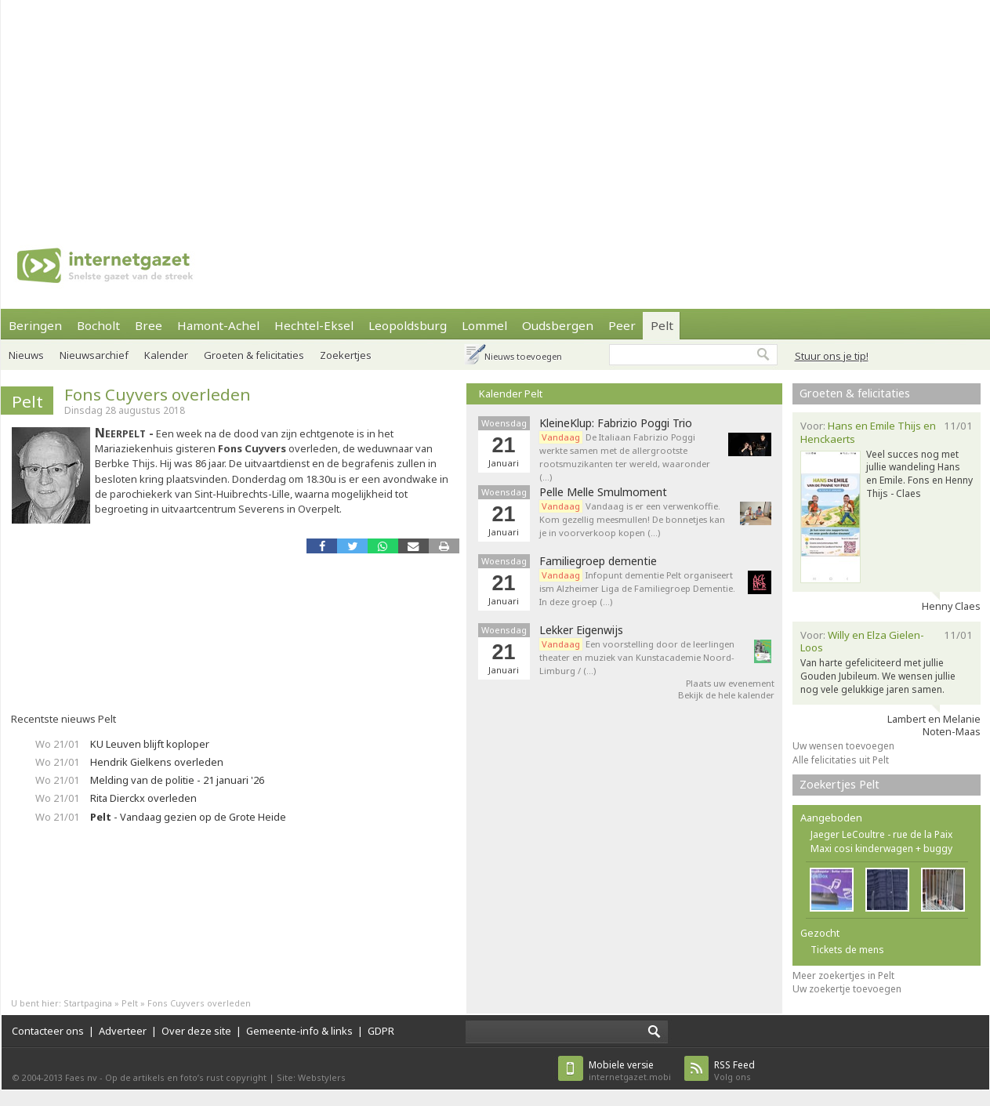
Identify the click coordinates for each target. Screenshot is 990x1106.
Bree (148, 325)
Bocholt (98, 325)
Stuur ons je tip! (832, 356)
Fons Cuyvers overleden (157, 394)
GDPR (381, 1031)
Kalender (166, 355)
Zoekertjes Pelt (839, 784)
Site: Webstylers (311, 1077)
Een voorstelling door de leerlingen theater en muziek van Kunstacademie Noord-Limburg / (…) (636, 657)
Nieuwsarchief (94, 355)
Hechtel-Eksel (314, 325)
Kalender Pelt (510, 393)
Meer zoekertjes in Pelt (843, 975)
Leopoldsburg (407, 325)
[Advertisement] (264, 109)
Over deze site (196, 1031)
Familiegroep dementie (598, 561)
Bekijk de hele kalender (726, 695)
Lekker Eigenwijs (581, 630)
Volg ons (734, 1070)
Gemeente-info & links (299, 1031)
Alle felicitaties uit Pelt (840, 760)
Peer (622, 325)
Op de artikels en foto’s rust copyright (186, 1077)
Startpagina (87, 1003)
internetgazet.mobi (630, 1070)
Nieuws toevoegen (523, 356)
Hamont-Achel (218, 325)
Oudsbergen (557, 325)
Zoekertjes (346, 355)
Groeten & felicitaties (254, 355)
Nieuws (26, 355)
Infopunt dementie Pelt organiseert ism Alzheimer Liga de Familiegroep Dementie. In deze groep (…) (637, 588)
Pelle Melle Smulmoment (603, 492)
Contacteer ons (48, 1031)
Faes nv (81, 1077)
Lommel (484, 325)
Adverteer (123, 1031)
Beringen (35, 325)
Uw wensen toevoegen (843, 745)
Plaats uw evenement (730, 683)
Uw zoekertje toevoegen (846, 988)
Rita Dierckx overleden (143, 798)
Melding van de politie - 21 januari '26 (177, 780)
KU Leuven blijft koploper (149, 744)
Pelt (662, 325)
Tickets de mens (847, 949)
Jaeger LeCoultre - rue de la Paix (881, 834)
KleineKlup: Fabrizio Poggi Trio (615, 423)
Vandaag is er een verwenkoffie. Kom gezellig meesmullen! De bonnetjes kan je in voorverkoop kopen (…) (632, 519)
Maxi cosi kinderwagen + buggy (881, 848)
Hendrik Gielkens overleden (156, 762)
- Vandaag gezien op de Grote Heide (188, 817)
